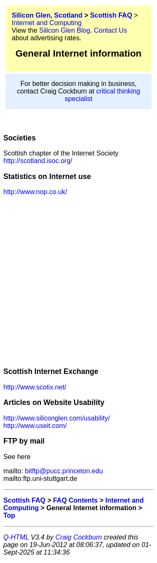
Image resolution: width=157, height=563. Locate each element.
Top (9, 515)
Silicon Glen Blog (64, 30)
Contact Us (110, 30)
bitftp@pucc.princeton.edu (63, 471)
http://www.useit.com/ (35, 425)
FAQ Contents (75, 500)
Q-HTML (16, 537)
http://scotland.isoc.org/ (37, 160)
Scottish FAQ (111, 15)
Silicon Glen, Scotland (47, 15)
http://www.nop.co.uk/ (35, 191)
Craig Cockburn (78, 537)
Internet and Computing (47, 22)
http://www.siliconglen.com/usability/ (56, 418)
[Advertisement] (78, 281)
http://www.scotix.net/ (34, 387)
